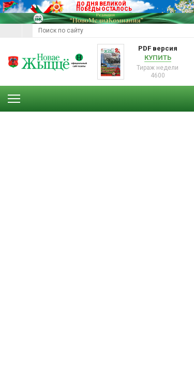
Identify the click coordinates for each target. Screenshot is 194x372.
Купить (157, 57)
